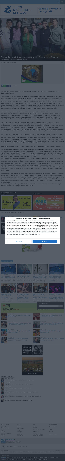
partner (17, 220)
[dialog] (32, 230)
